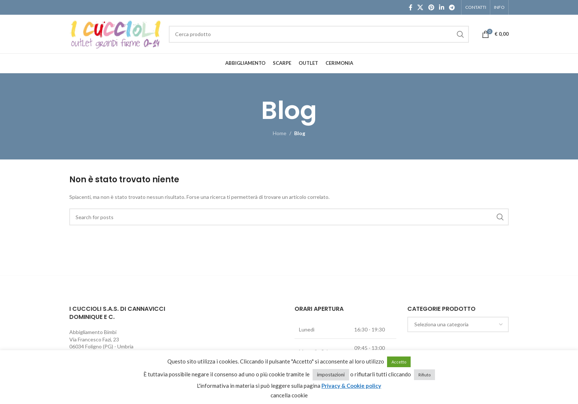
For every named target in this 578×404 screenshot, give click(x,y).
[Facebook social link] (410, 7)
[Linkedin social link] (441, 7)
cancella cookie (289, 395)
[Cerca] (319, 34)
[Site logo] (115, 33)
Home (279, 133)
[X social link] (420, 7)
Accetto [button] (398, 361)
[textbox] (458, 324)
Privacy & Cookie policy (351, 385)
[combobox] (458, 324)
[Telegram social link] (452, 7)
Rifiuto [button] (424, 374)
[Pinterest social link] (431, 7)
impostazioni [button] (331, 374)
